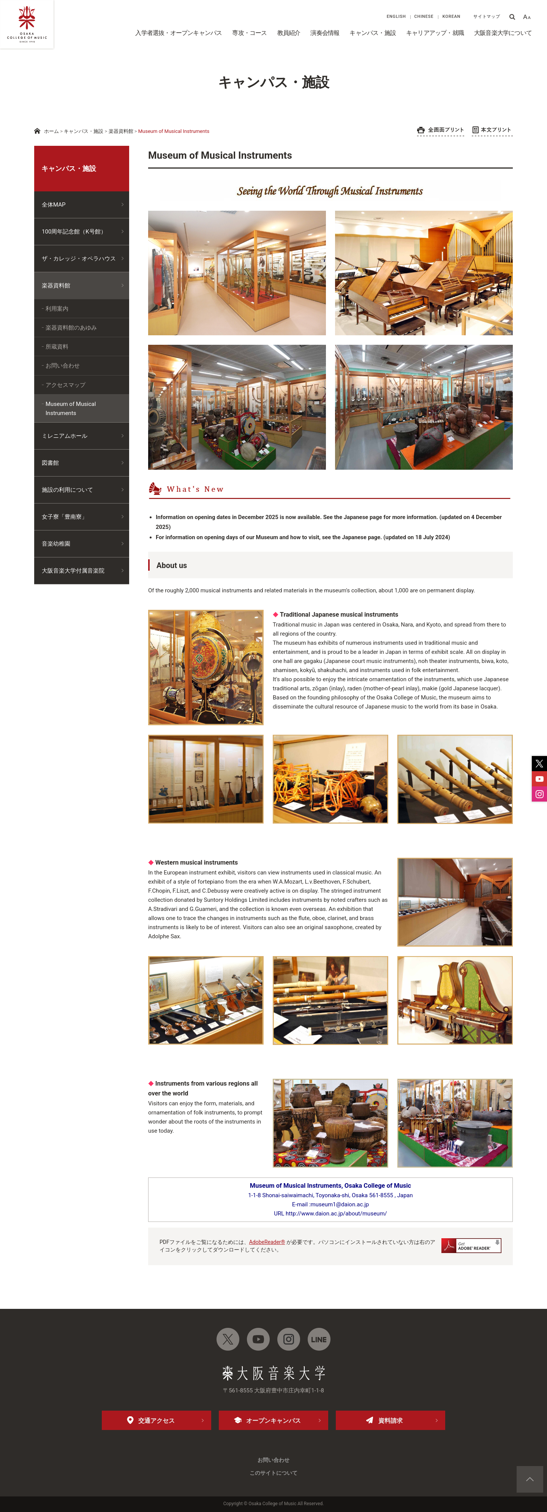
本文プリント (492, 131)
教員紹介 (288, 32)
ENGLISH (396, 16)
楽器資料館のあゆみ (71, 327)
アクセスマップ (65, 385)
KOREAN (452, 16)
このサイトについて (273, 1473)
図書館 (50, 462)
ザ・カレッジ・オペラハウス (79, 258)
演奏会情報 (324, 32)
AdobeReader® (267, 1242)
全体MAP (54, 204)
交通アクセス (156, 1420)
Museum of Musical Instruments (71, 409)
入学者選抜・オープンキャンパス (178, 32)
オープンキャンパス (273, 1420)
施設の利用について (67, 489)
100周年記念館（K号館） (74, 231)
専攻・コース (249, 32)
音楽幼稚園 (56, 543)
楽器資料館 (121, 131)
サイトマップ (486, 16)
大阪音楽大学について (503, 32)
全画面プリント (440, 131)
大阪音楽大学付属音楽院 (73, 570)
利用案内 (57, 308)
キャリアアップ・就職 (435, 32)
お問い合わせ (63, 365)
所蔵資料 (57, 346)
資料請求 (390, 1420)
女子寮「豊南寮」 (64, 516)
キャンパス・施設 (372, 32)
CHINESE (424, 16)
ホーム (51, 131)
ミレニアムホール (64, 435)
